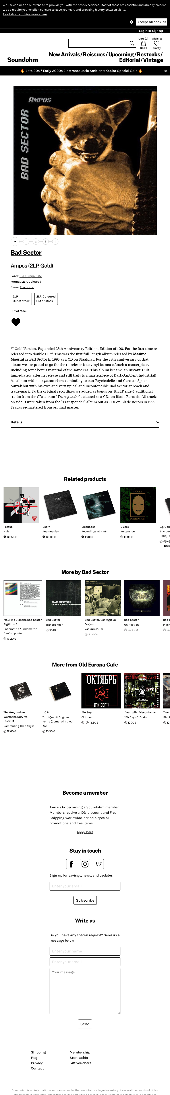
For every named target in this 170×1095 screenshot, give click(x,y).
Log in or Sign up (151, 31)
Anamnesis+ (50, 531)
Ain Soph (87, 712)
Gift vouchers (80, 1063)
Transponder (54, 624)
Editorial (129, 60)
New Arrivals (64, 54)
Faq (34, 1057)
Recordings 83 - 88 (94, 531)
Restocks (148, 54)
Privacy (36, 1063)
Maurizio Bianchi (15, 619)
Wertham (10, 716)
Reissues (94, 54)
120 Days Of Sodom (136, 717)
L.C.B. (45, 712)
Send (85, 1024)
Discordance (147, 712)
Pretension (127, 531)
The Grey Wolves (14, 712)
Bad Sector (26, 252)
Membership (80, 1052)
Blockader (88, 526)
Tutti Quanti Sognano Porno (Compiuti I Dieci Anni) (57, 722)
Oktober (86, 717)
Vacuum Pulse (94, 629)
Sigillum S (10, 624)
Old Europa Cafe (30, 276)
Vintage (153, 60)
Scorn (46, 526)
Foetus (8, 526)
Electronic (27, 287)
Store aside (79, 1057)
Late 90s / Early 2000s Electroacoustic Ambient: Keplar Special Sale (81, 71)
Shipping (38, 1052)
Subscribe (85, 900)
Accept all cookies (151, 22)
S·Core (124, 526)
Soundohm (22, 59)
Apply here (85, 832)
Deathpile (130, 712)
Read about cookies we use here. (25, 14)
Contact (37, 1068)
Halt (6, 531)
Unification (131, 624)
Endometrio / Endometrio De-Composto (20, 631)
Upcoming (121, 54)
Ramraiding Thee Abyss (19, 726)
